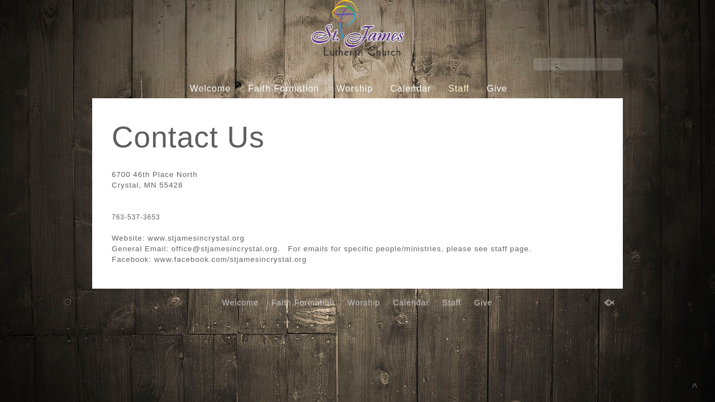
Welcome (210, 88)
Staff (459, 88)
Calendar (410, 88)
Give (497, 88)
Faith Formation (283, 88)
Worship (354, 88)
